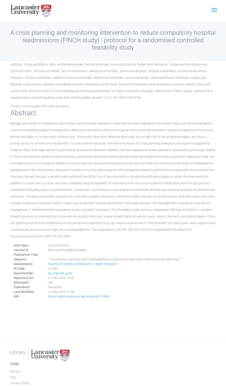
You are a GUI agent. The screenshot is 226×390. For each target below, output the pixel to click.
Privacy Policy (20, 383)
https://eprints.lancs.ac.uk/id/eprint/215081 (79, 296)
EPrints (15, 371)
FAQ (13, 377)
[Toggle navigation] (214, 10)
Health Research (106, 264)
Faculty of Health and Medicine (69, 264)
